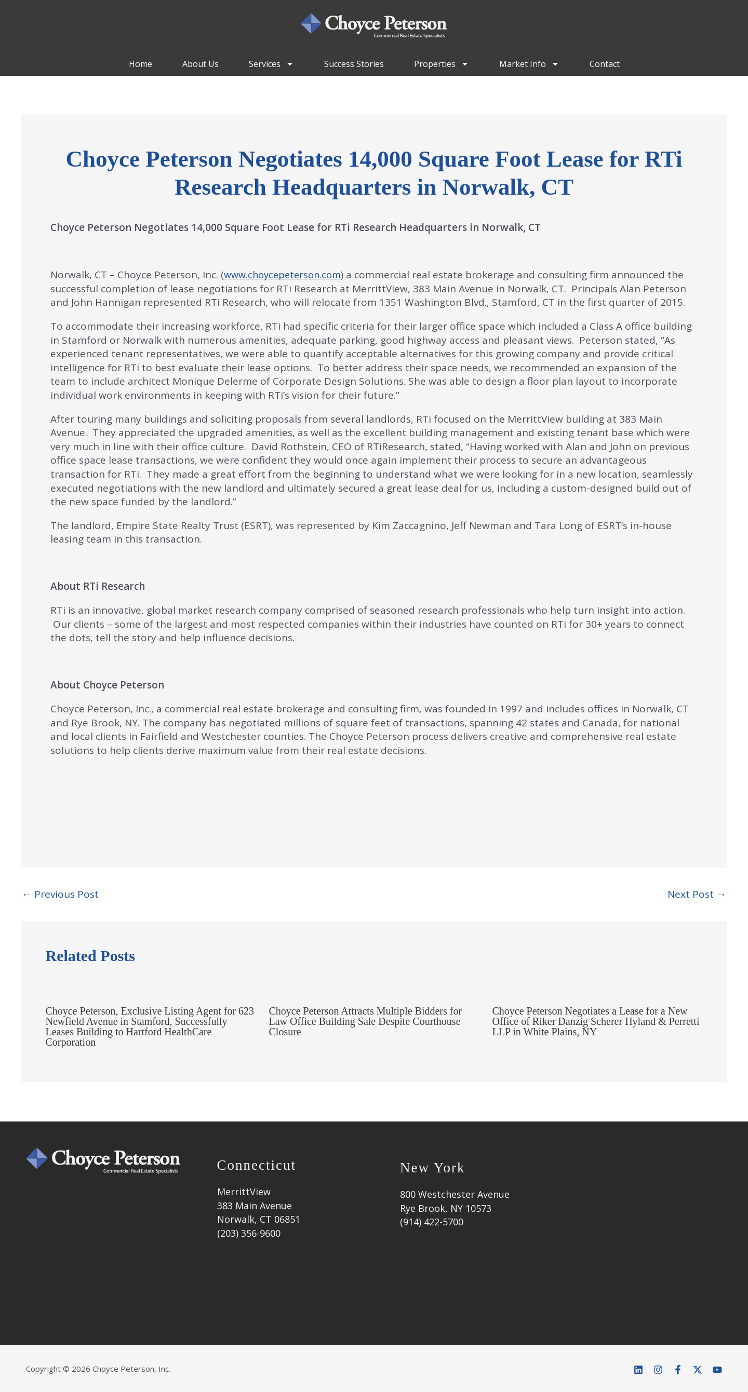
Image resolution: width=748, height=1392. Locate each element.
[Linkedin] (638, 1369)
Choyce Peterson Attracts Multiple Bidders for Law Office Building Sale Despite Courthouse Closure (365, 1021)
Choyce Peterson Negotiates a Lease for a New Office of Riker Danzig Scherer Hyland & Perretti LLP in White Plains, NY (596, 1021)
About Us (200, 64)
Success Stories (354, 64)
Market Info (529, 64)
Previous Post (60, 894)
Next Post (696, 894)
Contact (605, 64)
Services (271, 64)
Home (140, 64)
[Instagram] (658, 1369)
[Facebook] (678, 1369)
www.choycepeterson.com (286, 274)
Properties (441, 64)
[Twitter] (697, 1369)
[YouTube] (717, 1369)
